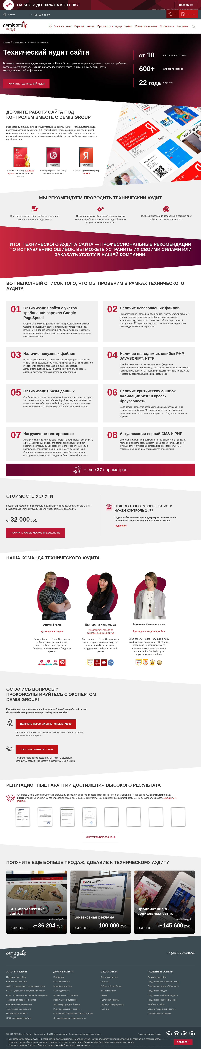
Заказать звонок (139, 15)
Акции (90, 26)
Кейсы (128, 26)
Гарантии (104, 1010)
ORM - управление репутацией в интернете (27, 997)
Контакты (182, 26)
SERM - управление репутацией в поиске (25, 992)
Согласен (183, 1042)
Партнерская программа (112, 1006)
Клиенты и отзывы (146, 26)
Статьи (103, 997)
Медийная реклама (62, 987)
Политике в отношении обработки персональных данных (67, 1045)
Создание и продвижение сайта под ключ (73, 1015)
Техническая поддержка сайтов (21, 1001)
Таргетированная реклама (18, 1010)
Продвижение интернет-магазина (163, 983)
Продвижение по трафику (65, 997)
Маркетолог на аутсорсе (64, 1001)
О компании (167, 26)
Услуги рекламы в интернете (67, 1010)
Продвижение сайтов (16, 978)
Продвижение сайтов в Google (162, 1001)
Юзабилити (58, 978)
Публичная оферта (109, 1001)
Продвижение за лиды (16, 1015)
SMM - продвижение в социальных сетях (25, 987)
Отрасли (79, 26)
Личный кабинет (108, 992)
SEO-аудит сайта (61, 992)
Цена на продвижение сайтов (162, 1010)
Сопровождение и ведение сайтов (69, 1019)
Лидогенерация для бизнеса (66, 1006)
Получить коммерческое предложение (176, 14)
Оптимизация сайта (157, 978)
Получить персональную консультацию (46, 724)
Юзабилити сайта (156, 1006)
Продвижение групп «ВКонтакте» (163, 987)
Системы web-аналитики (159, 1015)
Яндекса (86, 173)
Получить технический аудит (26, 83)
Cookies (37, 1039)
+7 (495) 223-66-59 (42, 14)
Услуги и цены (62, 26)
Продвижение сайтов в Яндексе (163, 997)
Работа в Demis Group (111, 987)
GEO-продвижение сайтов (18, 1019)
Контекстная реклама (16, 983)
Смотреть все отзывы (100, 837)
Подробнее (120, 525)
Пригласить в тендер (109, 26)
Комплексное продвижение (19, 1006)
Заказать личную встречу (36, 749)
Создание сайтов (61, 983)
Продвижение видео (157, 992)
